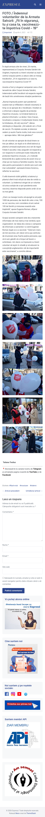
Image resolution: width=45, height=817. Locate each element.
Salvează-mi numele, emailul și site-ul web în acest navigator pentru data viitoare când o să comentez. (22, 581)
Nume (5, 545)
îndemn (34, 486)
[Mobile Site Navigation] (40, 4)
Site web (6, 567)
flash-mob (14, 486)
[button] (35, 4)
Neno (18, 813)
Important (8, 32)
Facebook (6, 475)
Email (5, 556)
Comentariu (8, 512)
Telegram (37, 469)
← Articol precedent (10, 491)
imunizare (24, 486)
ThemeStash (31, 813)
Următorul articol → (34, 491)
